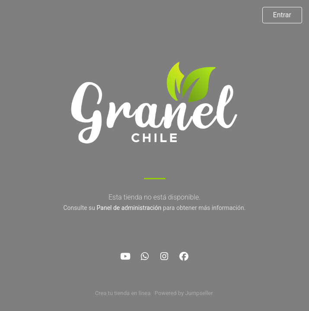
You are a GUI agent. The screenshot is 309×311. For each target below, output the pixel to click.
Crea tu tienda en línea (123, 293)
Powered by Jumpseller (184, 293)
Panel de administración (129, 207)
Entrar (282, 15)
